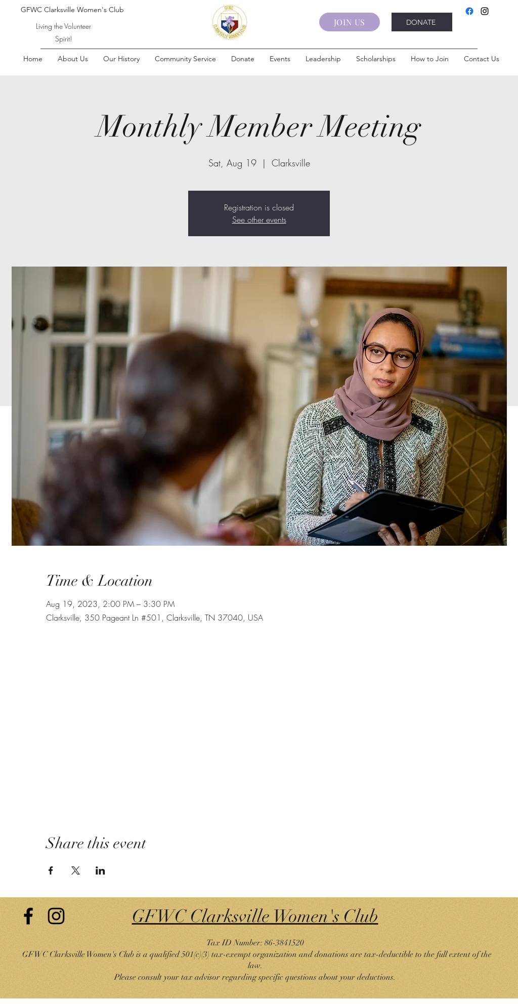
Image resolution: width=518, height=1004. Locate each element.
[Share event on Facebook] (51, 870)
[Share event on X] (75, 870)
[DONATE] (422, 22)
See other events (259, 219)
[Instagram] (485, 11)
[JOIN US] (349, 22)
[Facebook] (469, 11)
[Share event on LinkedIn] (100, 870)
